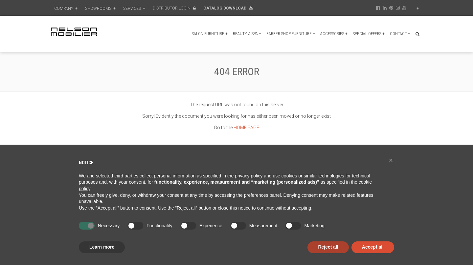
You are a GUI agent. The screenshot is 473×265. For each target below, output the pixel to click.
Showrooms (100, 8)
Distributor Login (174, 8)
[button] (391, 160)
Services (134, 8)
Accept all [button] (373, 247)
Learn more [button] (101, 247)
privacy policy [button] (248, 175)
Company (66, 8)
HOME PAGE (246, 127)
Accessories (334, 33)
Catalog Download (228, 8)
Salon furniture (210, 33)
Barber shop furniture (290, 33)
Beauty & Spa (247, 33)
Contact (400, 33)
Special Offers (369, 33)
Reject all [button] (328, 247)
